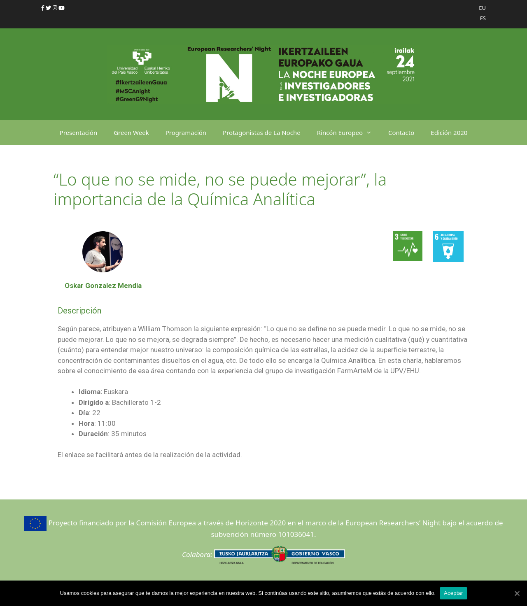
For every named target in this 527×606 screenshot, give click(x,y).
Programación (186, 132)
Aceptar (453, 593)
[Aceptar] (517, 593)
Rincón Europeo (348, 132)
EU (482, 8)
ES (483, 18)
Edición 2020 (449, 132)
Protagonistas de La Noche (262, 132)
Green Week (131, 132)
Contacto (401, 132)
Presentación (79, 132)
